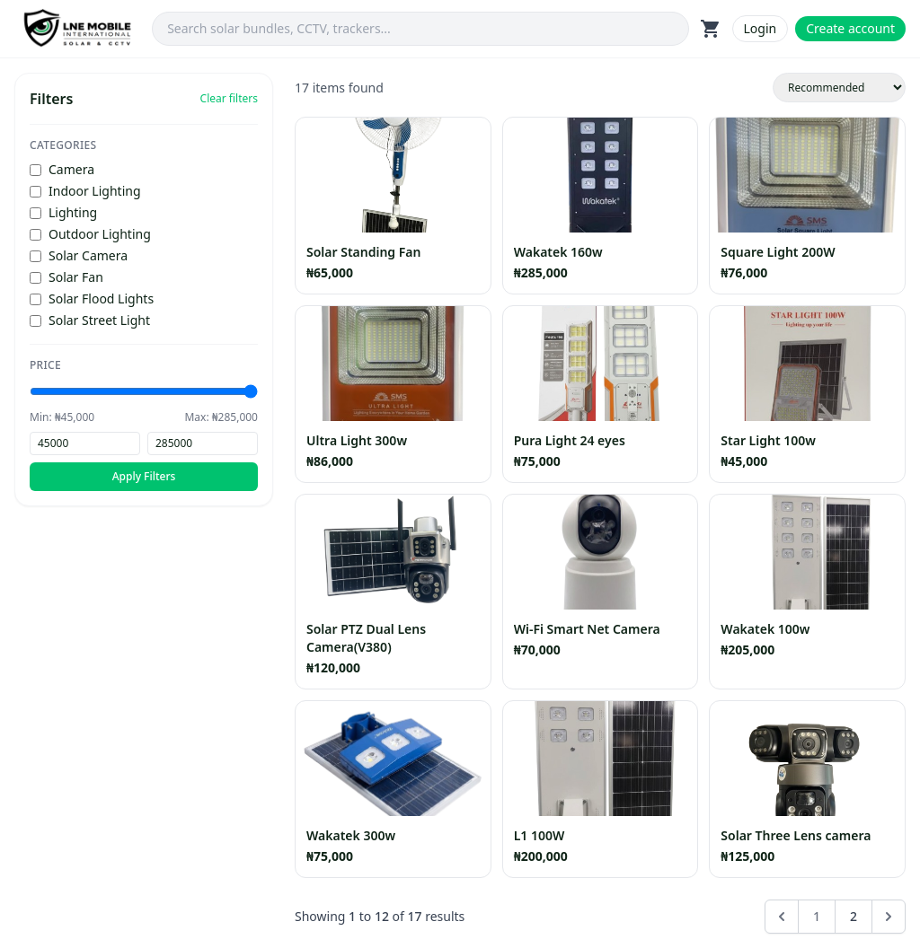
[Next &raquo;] (888, 917)
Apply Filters (144, 476)
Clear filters (229, 99)
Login (760, 28)
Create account (850, 28)
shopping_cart (710, 29)
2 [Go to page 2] (853, 916)
